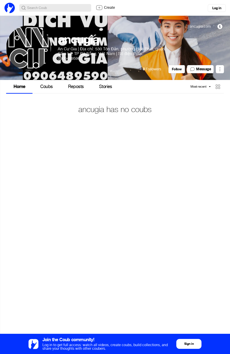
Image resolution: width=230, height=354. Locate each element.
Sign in (189, 344)
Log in (216, 8)
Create (105, 7)
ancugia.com (200, 26)
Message (200, 69)
